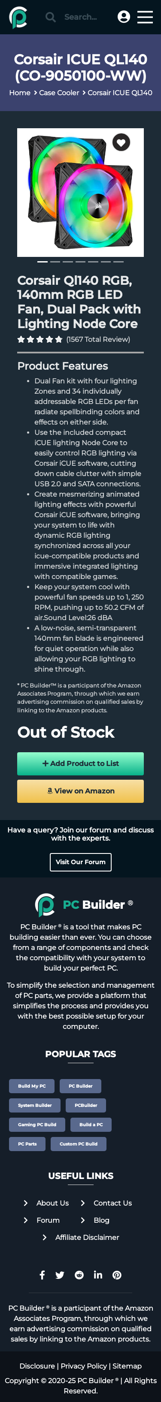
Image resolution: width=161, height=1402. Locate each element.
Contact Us (106, 1203)
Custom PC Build (78, 1144)
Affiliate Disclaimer (81, 1237)
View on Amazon (81, 791)
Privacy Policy (84, 1366)
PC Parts (27, 1144)
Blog (95, 1220)
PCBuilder (86, 1105)
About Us (46, 1203)
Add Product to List (81, 764)
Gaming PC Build (37, 1125)
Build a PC (91, 1125)
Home (19, 93)
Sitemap (127, 1366)
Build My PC (32, 1086)
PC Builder (80, 1086)
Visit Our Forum (81, 862)
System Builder (35, 1105)
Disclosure (37, 1366)
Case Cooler (59, 93)
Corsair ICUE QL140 (120, 93)
